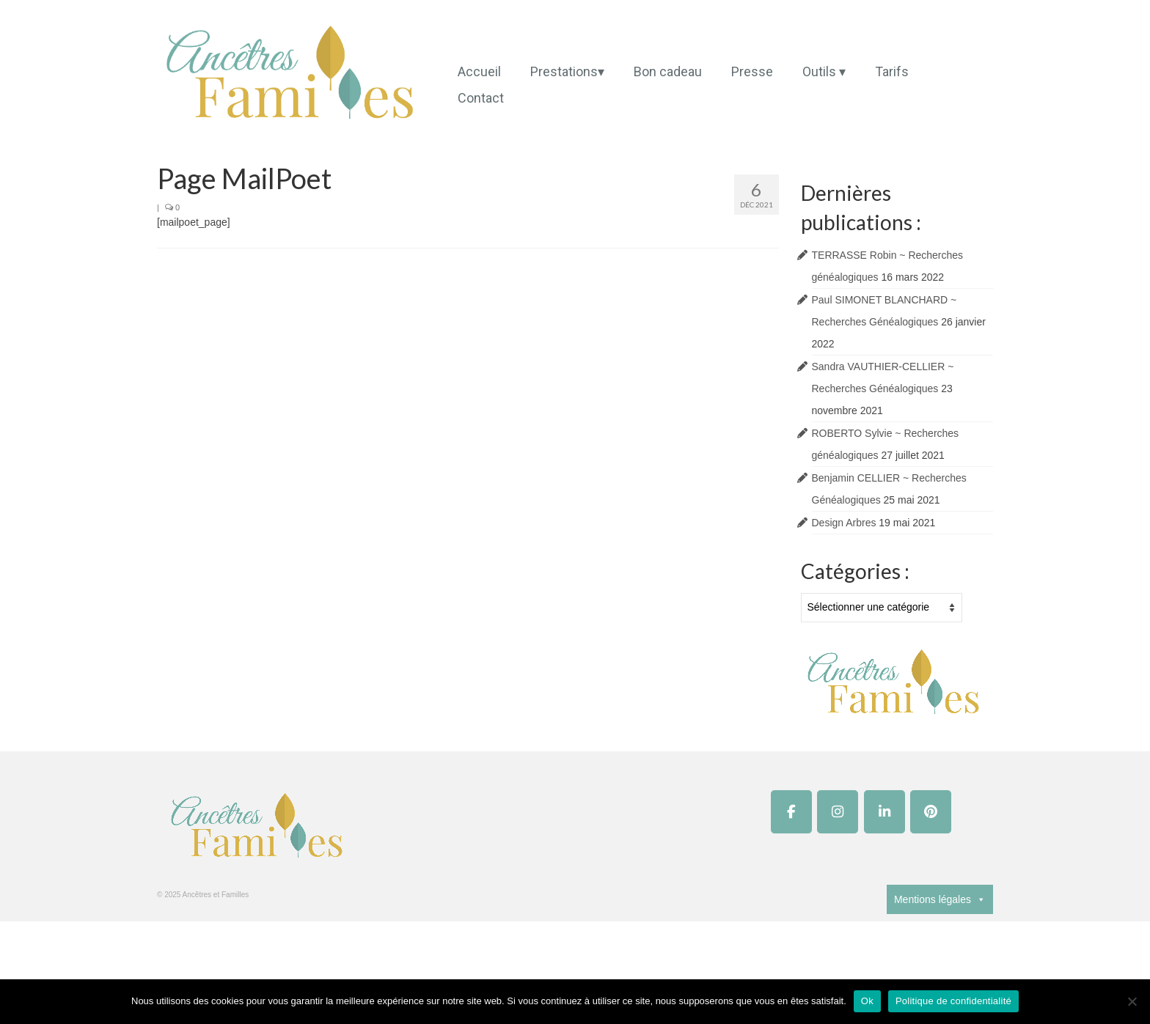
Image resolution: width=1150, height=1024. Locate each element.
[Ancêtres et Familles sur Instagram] (837, 811)
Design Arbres (844, 522)
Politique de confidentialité (953, 1000)
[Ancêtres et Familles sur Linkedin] (884, 811)
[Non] (1131, 1001)
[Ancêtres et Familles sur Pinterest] (930, 811)
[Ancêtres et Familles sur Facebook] (791, 811)
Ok (867, 1000)
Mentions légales (940, 899)
